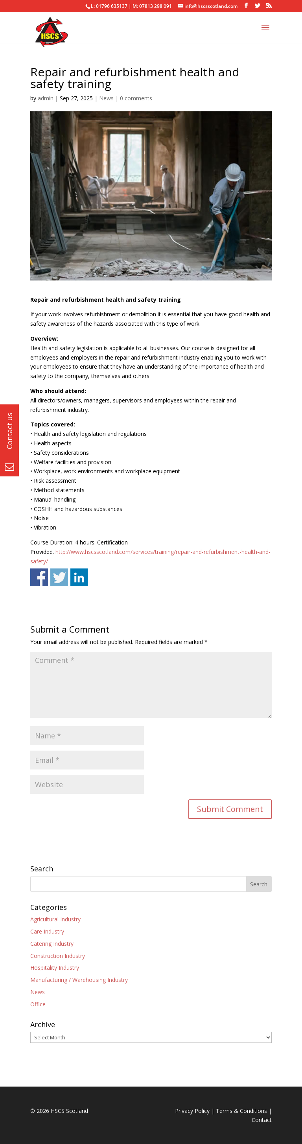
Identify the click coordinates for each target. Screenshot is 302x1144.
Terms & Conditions (241, 1110)
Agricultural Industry (55, 919)
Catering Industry (52, 943)
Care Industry (47, 931)
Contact (262, 1120)
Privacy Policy (192, 1110)
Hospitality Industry (54, 967)
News (106, 98)
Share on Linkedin (79, 577)
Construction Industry (57, 955)
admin (45, 98)
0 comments (136, 98)
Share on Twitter (59, 577)
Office (38, 1004)
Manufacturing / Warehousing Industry (79, 979)
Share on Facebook (39, 577)
